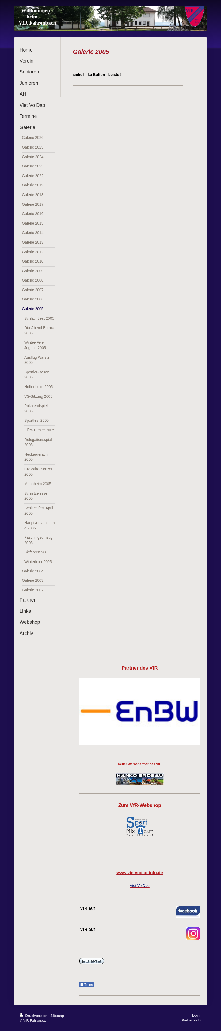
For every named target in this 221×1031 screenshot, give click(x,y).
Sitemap (57, 1016)
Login (196, 1015)
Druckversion (34, 1016)
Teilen (86, 985)
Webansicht (191, 1020)
